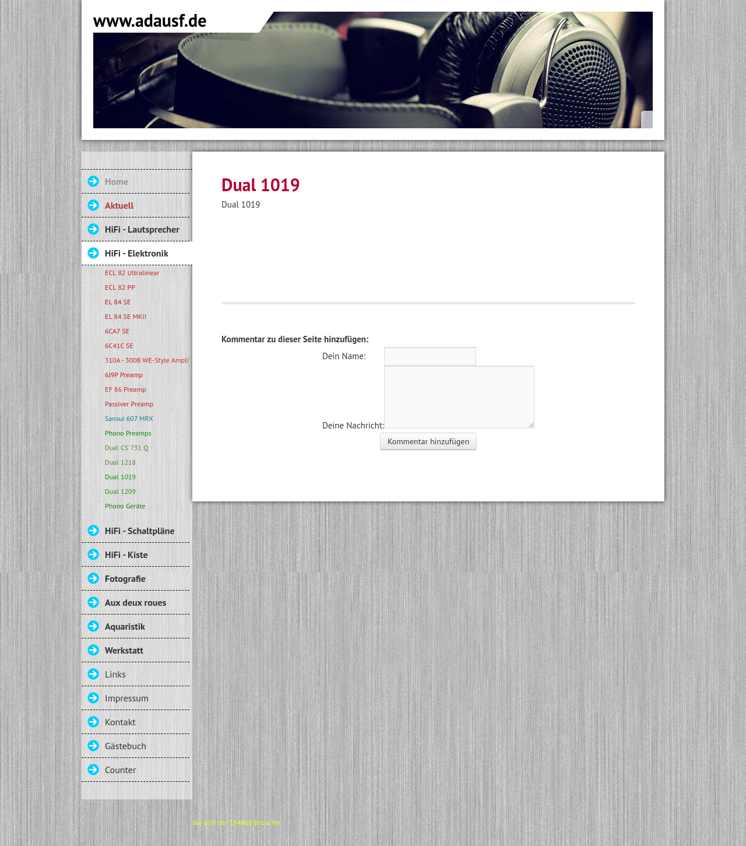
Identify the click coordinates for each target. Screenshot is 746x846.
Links (115, 674)
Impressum (127, 698)
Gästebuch (125, 746)
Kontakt (120, 722)
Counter (120, 769)
